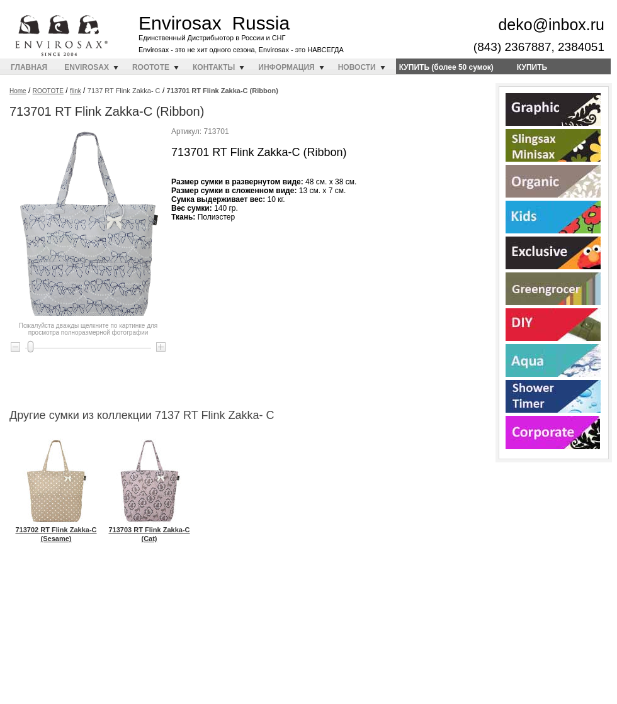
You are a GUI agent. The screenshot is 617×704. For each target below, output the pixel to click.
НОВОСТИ (357, 67)
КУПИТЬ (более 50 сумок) (446, 67)
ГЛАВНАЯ (29, 67)
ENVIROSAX (86, 67)
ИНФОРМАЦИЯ (286, 67)
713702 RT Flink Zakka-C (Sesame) (55, 529)
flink (75, 90)
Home (17, 90)
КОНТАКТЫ (214, 67)
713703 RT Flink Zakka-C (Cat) (149, 529)
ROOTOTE (150, 67)
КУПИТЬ (532, 67)
